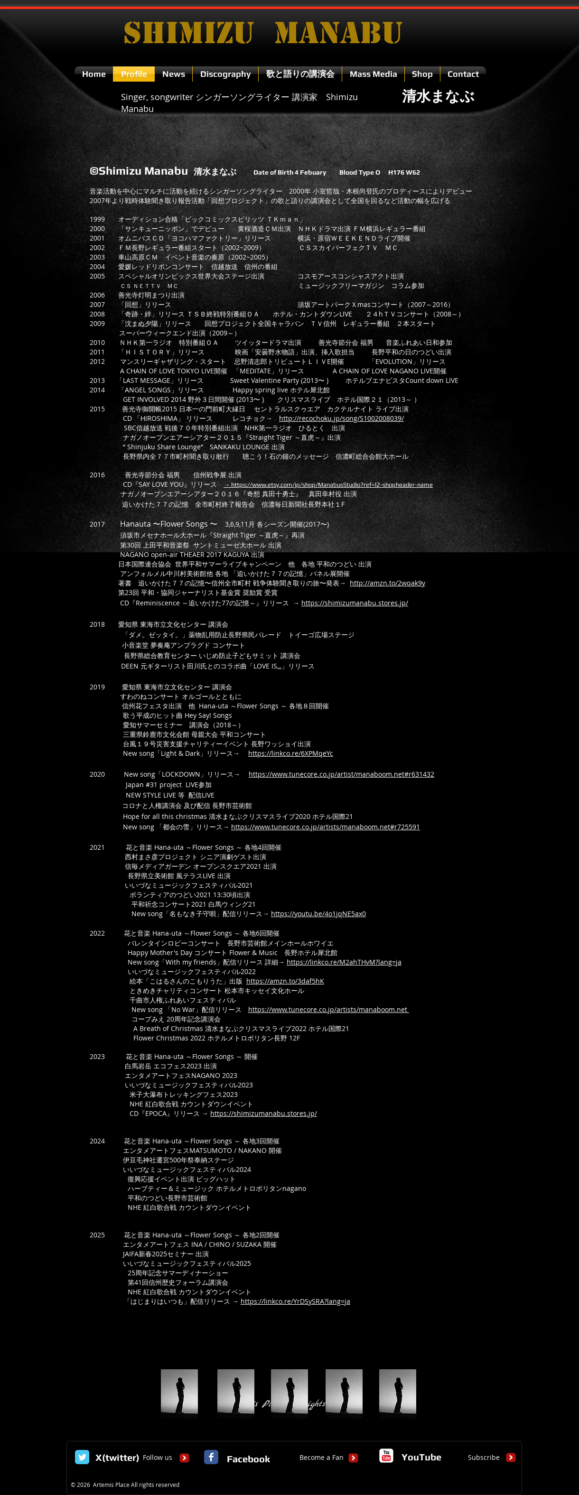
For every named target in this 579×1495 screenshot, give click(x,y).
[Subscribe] (483, 1457)
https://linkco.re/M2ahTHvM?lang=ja (344, 961)
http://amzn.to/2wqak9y (387, 582)
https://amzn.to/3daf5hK (285, 980)
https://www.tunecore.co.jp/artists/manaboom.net (327, 1009)
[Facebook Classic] (211, 1457)
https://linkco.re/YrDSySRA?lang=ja (295, 1301)
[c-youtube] (386, 1456)
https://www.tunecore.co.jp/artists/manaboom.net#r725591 (325, 826)
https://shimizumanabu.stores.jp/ (354, 602)
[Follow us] (157, 1457)
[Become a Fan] (321, 1457)
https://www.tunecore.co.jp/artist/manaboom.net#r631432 (341, 774)
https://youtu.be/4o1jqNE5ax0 (318, 913)
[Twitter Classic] (82, 1457)
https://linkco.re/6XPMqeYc (290, 753)
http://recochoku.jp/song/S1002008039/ (341, 418)
